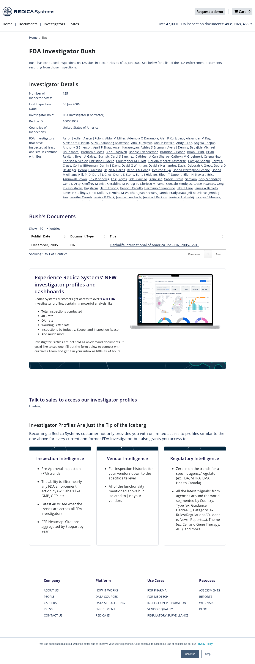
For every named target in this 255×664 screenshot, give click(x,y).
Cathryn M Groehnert (186, 156)
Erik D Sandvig (99, 179)
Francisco (155, 179)
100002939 (70, 121)
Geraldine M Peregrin (122, 184)
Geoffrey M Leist (93, 184)
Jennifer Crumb (81, 197)
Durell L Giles (102, 174)
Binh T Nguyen (116, 152)
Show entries (44, 228)
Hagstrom (91, 188)
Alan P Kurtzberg (172, 138)
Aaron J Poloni (93, 138)
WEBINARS (206, 603)
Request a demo (210, 11)
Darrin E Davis (109, 165)
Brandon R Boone (172, 152)
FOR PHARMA (157, 590)
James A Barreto (206, 188)
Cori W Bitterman (85, 165)
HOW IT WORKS (107, 590)
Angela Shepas (204, 143)
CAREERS (50, 603)
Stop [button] (208, 654)
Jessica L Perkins (155, 197)
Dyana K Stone (123, 174)
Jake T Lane (185, 188)
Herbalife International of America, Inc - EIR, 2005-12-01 (154, 245)
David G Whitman (134, 165)
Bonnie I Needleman (143, 152)
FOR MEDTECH (157, 596)
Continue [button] (190, 654)
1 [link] (208, 254)
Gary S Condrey (209, 179)
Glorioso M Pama (152, 184)
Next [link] (219, 254)
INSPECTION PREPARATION (166, 603)
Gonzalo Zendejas (179, 184)
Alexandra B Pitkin (76, 143)
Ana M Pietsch (164, 143)
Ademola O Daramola (142, 138)
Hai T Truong (109, 188)
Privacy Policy (204, 643)
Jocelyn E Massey (208, 197)
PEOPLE (49, 596)
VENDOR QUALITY (160, 609)
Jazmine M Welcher (123, 193)
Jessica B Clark (104, 197)
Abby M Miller (115, 138)
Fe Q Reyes (119, 179)
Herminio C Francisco (159, 188)
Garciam (191, 179)
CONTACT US (53, 615)
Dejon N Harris (114, 170)
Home (8, 24)
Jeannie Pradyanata (172, 193)
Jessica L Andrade (129, 197)
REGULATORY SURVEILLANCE (168, 615)
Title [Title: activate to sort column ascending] (113, 236)
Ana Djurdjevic (141, 143)
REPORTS (205, 596)
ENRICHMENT (105, 609)
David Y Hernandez (162, 165)
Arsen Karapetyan (126, 147)
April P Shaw (102, 147)
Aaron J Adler (72, 138)
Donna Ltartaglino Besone (191, 170)
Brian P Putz (196, 152)
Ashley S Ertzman (153, 147)
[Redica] (28, 11)
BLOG (203, 609)
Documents (28, 24)
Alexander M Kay (198, 138)
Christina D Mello (101, 161)
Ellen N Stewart (194, 174)
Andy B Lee (184, 143)
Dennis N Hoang (138, 170)
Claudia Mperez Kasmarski (167, 161)
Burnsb (103, 156)
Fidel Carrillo (138, 179)
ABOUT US (51, 590)
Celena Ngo (212, 156)
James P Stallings (75, 193)
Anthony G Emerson (77, 147)
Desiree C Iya (161, 170)
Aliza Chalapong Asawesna (110, 143)
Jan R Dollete (98, 193)
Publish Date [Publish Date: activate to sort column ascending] (40, 236)
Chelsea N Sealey (75, 161)
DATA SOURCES (107, 596)
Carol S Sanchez (122, 156)
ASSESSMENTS (209, 590)
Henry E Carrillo (131, 188)
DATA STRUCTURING (110, 603)
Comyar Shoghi (199, 161)
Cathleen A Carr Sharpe (152, 156)
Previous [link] (194, 254)
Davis (182, 165)
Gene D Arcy (71, 184)
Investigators (54, 24)
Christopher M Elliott (131, 161)
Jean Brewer (147, 193)
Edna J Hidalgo (146, 174)
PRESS (48, 609)
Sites (75, 24)
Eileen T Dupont (170, 174)
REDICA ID (103, 615)
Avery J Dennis (177, 147)
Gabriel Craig (173, 179)
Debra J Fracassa (90, 170)
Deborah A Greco (199, 165)
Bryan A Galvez (86, 156)
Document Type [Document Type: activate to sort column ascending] (82, 236)
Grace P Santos (204, 184)
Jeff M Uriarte (197, 193)
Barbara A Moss (92, 152)
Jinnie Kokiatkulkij (181, 197)
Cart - (242, 11)
